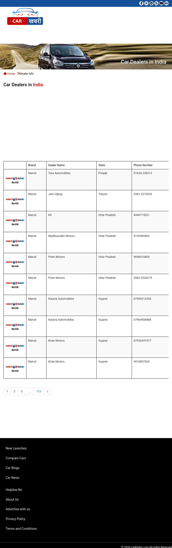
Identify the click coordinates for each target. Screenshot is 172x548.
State (101, 165)
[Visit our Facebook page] (141, 3)
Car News (12, 478)
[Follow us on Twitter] (146, 3)
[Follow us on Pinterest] (151, 3)
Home (9, 73)
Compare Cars (16, 458)
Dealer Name (56, 165)
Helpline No (14, 490)
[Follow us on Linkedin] (166, 3)
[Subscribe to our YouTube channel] (161, 3)
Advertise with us (18, 509)
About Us (12, 499)
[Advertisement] (111, 123)
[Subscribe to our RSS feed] (156, 3)
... (29, 391)
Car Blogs (12, 468)
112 (38, 391)
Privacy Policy (15, 519)
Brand (32, 165)
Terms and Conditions (21, 528)
